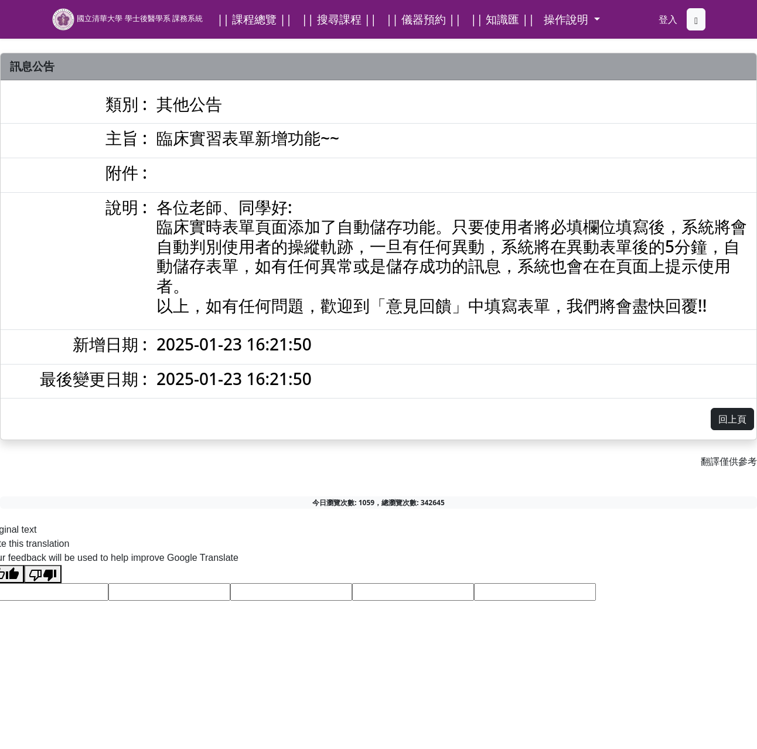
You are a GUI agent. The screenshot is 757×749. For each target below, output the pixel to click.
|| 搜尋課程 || (338, 19)
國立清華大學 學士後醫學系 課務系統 (127, 19)
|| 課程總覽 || (254, 19)
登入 (668, 19)
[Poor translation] (43, 574)
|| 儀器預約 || (423, 19)
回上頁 (732, 419)
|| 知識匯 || (502, 19)
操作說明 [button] (567, 19)
